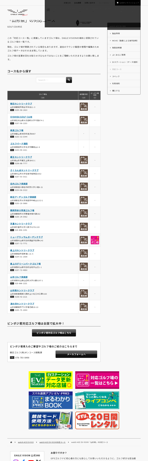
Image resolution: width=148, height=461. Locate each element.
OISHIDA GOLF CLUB (21, 122)
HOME (11, 398)
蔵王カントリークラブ (21, 162)
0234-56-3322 (21, 195)
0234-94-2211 (21, 155)
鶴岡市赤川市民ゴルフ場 (22, 215)
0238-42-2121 (21, 302)
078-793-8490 (22, 363)
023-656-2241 (21, 235)
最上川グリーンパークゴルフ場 (25, 268)
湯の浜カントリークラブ (22, 308)
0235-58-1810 (21, 115)
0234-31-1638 (21, 262)
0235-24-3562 (21, 221)
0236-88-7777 (21, 168)
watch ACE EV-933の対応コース (52, 398)
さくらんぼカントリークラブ (24, 175)
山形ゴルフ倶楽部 (19, 282)
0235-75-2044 (21, 315)
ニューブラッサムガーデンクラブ (26, 242)
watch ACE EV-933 (26, 398)
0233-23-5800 (21, 208)
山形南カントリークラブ (22, 295)
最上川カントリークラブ (22, 255)
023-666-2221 (21, 288)
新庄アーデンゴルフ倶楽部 (23, 202)
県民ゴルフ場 (16, 135)
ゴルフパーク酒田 (19, 148)
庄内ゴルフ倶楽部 (19, 188)
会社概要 (77, 3)
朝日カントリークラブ (21, 108)
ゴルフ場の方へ (105, 3)
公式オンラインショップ (129, 3)
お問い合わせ (90, 3)
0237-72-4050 (21, 275)
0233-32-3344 (21, 141)
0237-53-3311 (21, 182)
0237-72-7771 (21, 248)
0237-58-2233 (21, 128)
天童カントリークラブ (21, 228)
